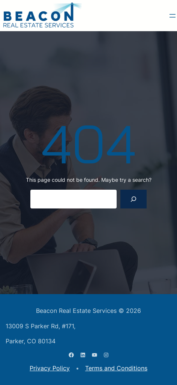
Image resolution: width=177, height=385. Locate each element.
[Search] (133, 199)
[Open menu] (172, 15)
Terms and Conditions (116, 368)
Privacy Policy (50, 368)
